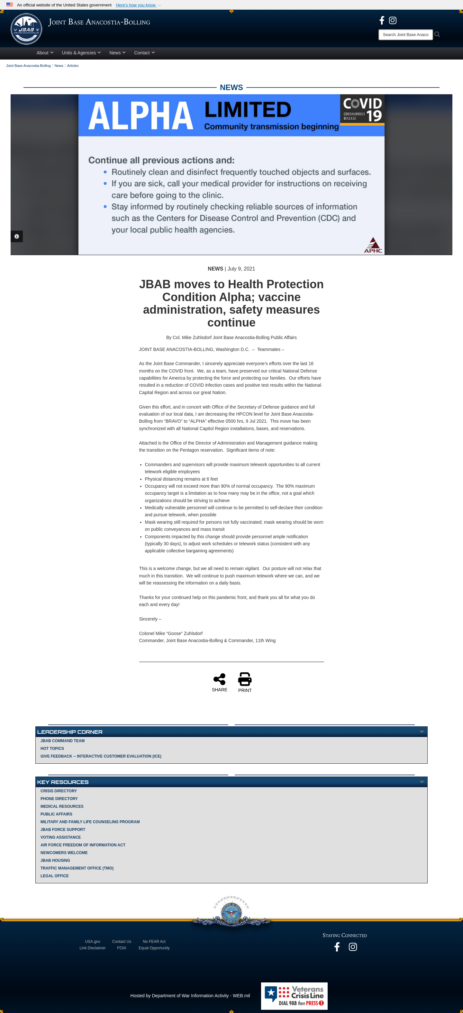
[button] (139, 5)
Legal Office (55, 876)
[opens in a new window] (382, 20)
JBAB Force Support (63, 829)
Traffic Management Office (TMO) (77, 868)
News (117, 52)
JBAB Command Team (63, 741)
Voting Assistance (61, 837)
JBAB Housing (55, 860)
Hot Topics (52, 748)
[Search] (405, 34)
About (45, 52)
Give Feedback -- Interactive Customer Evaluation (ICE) (101, 756)
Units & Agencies (81, 52)
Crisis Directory (59, 791)
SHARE (219, 682)
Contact (144, 52)
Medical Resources (62, 806)
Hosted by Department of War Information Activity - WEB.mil (190, 995)
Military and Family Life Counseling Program (90, 822)
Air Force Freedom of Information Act (83, 845)
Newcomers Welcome (64, 853)
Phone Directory (59, 799)
